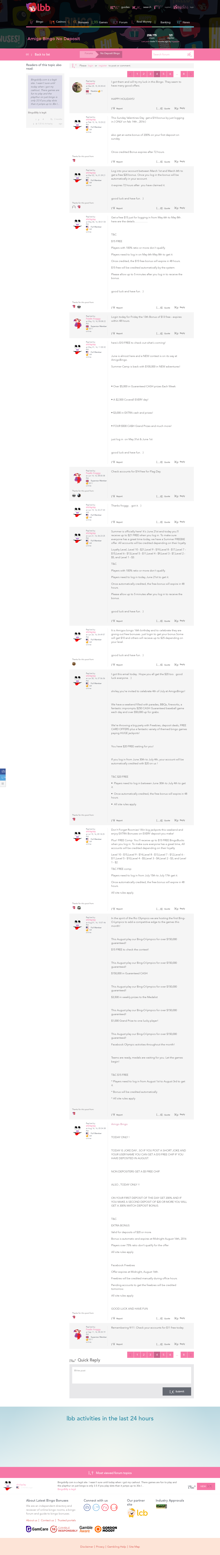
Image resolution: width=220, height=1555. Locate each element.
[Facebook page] (87, 1508)
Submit (176, 1392)
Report (117, 109)
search (135, 7)
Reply (182, 108)
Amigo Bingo (119, 1124)
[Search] (190, 54)
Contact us (47, 1520)
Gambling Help (116, 1546)
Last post (145, 41)
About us (31, 1520)
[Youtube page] (114, 1508)
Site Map (134, 1546)
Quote (163, 109)
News (183, 22)
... (175, 74)
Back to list (38, 54)
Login (90, 65)
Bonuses (78, 22)
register (158, 7)
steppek (90, 83)
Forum (120, 22)
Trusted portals (67, 1520)
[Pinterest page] (105, 1508)
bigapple (175, 41)
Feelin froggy (93, 319)
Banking (162, 22)
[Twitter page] (96, 1508)
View (206, 1486)
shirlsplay (49, 123)
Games (99, 22)
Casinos (61, 22)
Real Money (144, 22)
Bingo (39, 22)
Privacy (100, 1546)
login (182, 7)
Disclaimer (86, 1546)
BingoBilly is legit (37, 112)
